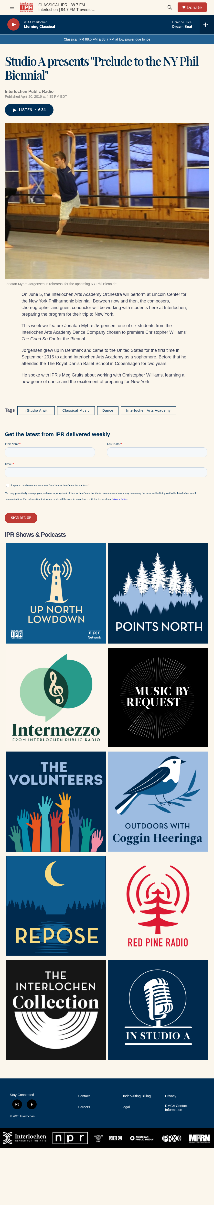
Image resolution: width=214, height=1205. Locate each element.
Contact (84, 1096)
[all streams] (207, 24)
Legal (125, 1107)
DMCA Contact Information (176, 1108)
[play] (13, 24)
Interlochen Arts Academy (148, 410)
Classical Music (75, 410)
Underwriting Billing (136, 1096)
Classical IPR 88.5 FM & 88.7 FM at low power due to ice (107, 39)
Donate (194, 7)
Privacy (170, 1096)
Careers (84, 1107)
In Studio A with (36, 410)
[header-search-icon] (169, 7)
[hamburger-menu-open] (12, 7)
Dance (107, 410)
